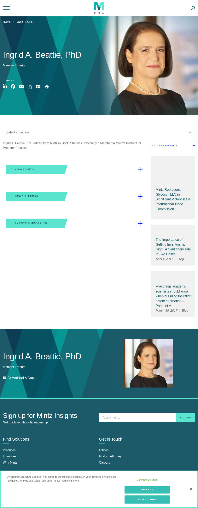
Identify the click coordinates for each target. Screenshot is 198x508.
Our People (25, 21)
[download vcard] (19, 378)
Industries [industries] (9, 456)
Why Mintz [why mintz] (10, 462)
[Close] (191, 489)
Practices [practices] (9, 450)
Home (7, 21)
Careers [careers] (104, 462)
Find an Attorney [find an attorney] (110, 456)
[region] (99, 489)
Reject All (147, 489)
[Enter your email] (147, 417)
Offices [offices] (104, 450)
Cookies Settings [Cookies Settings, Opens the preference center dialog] (147, 479)
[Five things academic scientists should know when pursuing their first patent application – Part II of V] (173, 296)
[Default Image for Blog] (173, 231)
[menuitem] (8, 22)
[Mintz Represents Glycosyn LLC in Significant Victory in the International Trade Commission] (173, 171)
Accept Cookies (147, 499)
